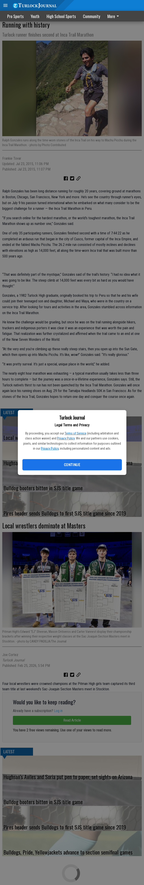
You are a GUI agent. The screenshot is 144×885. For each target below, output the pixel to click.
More (113, 16)
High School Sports (61, 16)
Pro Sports (15, 16)
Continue (72, 465)
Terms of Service (75, 433)
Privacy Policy (66, 438)
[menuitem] (114, 16)
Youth (35, 16)
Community (91, 16)
